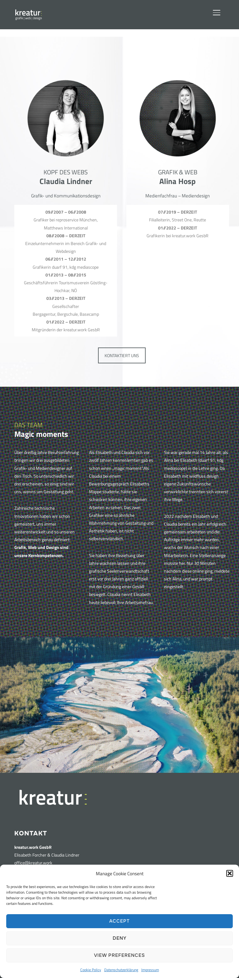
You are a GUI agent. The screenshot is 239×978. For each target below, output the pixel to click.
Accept (119, 921)
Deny (120, 938)
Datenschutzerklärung (121, 970)
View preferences (119, 955)
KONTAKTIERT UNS (122, 355)
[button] (230, 873)
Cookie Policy (90, 970)
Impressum (150, 970)
